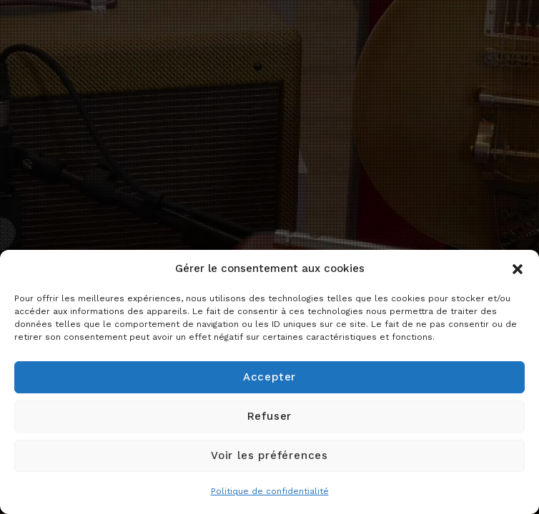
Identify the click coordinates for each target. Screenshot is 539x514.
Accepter (269, 377)
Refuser (269, 416)
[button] (517, 269)
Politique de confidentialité (270, 491)
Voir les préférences (269, 455)
